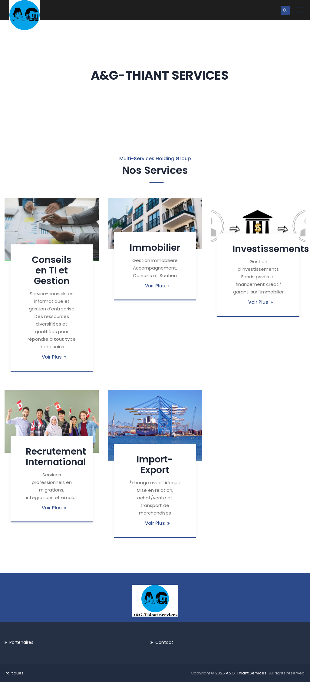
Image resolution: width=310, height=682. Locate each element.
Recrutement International (56, 456)
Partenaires (21, 642)
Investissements (270, 249)
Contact (164, 642)
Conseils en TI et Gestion (51, 270)
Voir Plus (52, 357)
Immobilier (155, 247)
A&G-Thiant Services (246, 673)
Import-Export (155, 464)
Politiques (14, 673)
